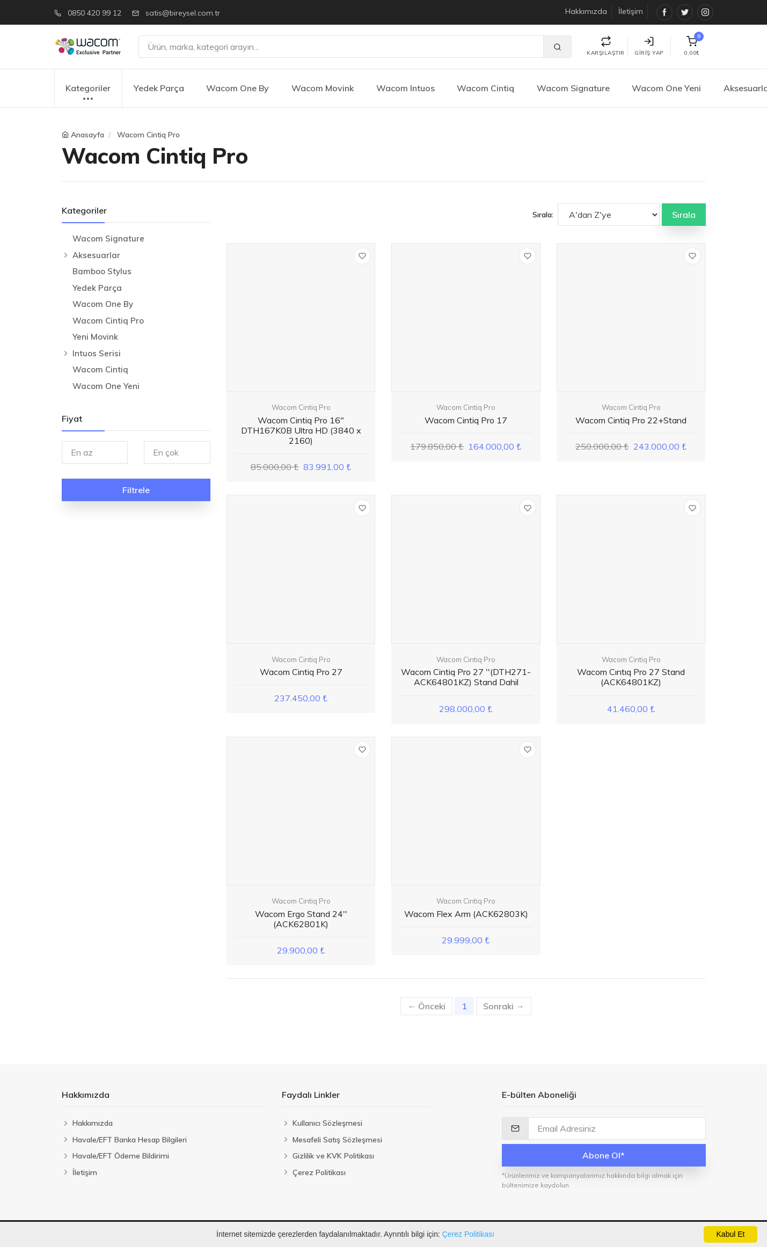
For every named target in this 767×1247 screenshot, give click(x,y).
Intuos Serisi (96, 353)
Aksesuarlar (96, 255)
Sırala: (542, 214)
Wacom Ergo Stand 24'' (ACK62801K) (301, 918)
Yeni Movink (95, 337)
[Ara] (341, 46)
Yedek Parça (159, 88)
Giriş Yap (648, 46)
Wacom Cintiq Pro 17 (466, 420)
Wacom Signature (573, 88)
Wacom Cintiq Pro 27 (301, 671)
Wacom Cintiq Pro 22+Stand (630, 420)
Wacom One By (237, 88)
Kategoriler (88, 94)
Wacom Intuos (405, 88)
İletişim (630, 11)
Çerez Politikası (468, 1234)
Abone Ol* (603, 1155)
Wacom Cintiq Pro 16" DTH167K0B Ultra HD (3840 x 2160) (301, 430)
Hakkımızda (586, 11)
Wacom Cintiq (485, 88)
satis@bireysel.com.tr (182, 13)
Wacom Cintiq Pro (148, 135)
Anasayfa (87, 135)
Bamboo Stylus (102, 271)
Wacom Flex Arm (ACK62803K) (466, 913)
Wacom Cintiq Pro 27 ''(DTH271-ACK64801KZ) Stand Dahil (466, 676)
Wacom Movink (322, 88)
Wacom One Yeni (666, 88)
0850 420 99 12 (94, 13)
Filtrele (136, 490)
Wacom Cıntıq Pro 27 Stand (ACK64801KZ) (631, 676)
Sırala (684, 214)
